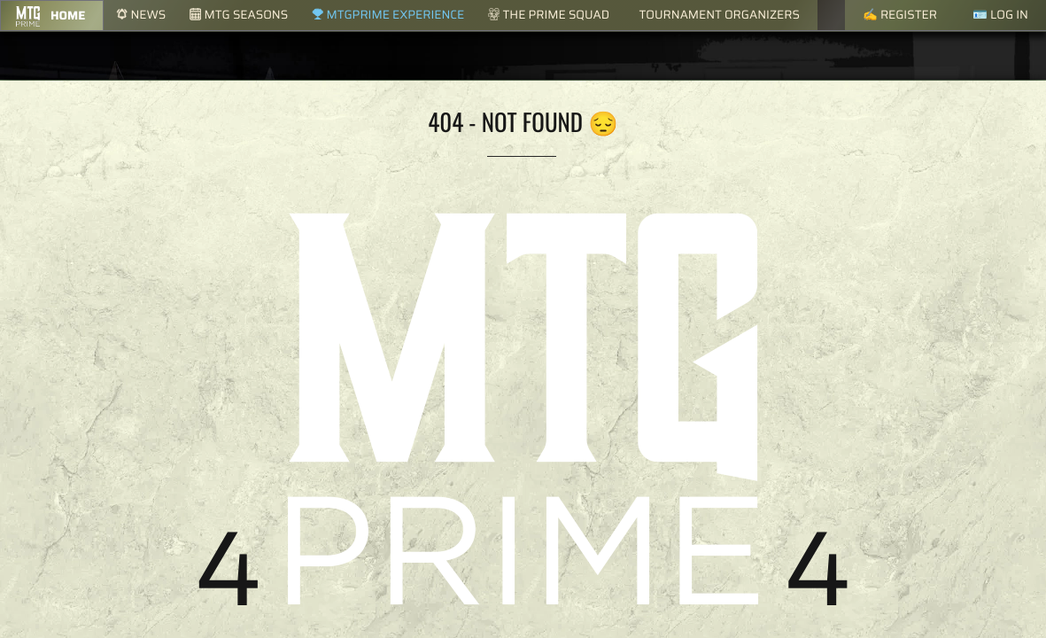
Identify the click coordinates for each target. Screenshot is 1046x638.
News (141, 14)
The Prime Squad (548, 14)
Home (67, 15)
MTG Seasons (239, 14)
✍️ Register (900, 14)
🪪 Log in (1000, 14)
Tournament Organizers (719, 14)
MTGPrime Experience (388, 14)
